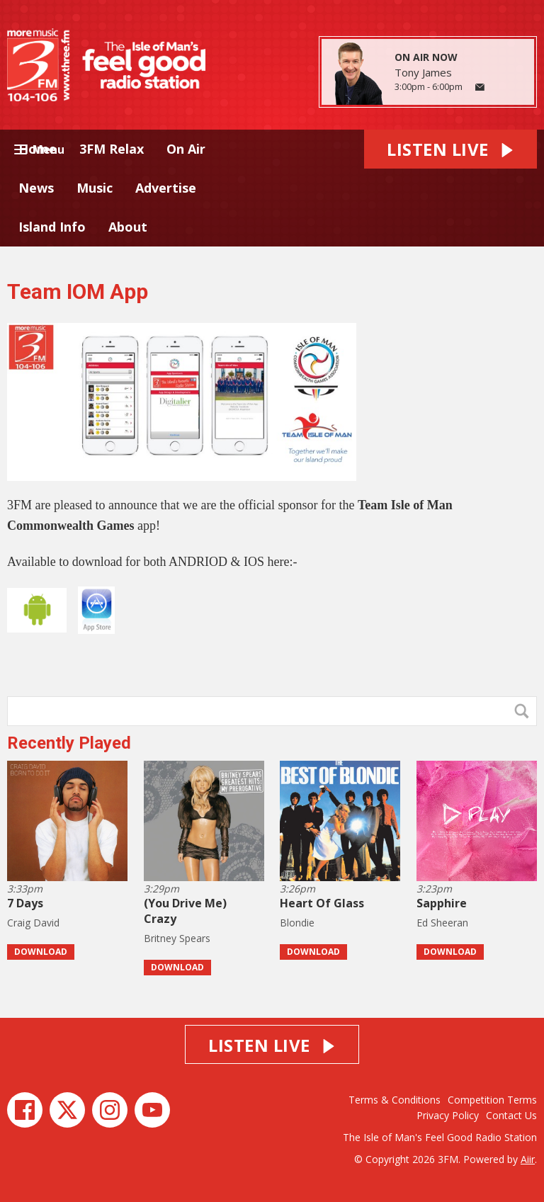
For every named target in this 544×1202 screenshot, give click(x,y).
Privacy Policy (447, 1115)
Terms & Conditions (394, 1099)
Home (37, 148)
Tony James (423, 72)
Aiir (528, 1159)
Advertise (165, 187)
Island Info (52, 226)
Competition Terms (492, 1099)
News (36, 187)
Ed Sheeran (442, 922)
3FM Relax (111, 148)
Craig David (33, 922)
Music (94, 187)
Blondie (297, 922)
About (127, 226)
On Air (185, 148)
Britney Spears (177, 938)
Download (40, 952)
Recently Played (69, 743)
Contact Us (511, 1115)
